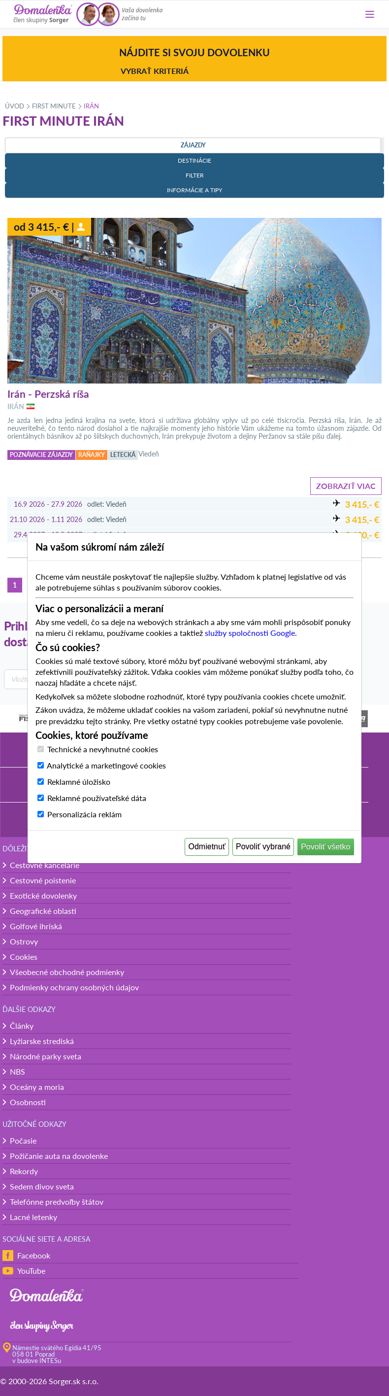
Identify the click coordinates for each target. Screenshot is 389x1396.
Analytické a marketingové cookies (106, 765)
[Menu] (370, 14)
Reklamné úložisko (78, 781)
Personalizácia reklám (84, 814)
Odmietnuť (207, 846)
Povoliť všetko (325, 846)
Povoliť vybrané (263, 846)
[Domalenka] (42, 14)
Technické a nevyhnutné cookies (102, 749)
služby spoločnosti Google (250, 632)
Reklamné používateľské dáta (96, 798)
